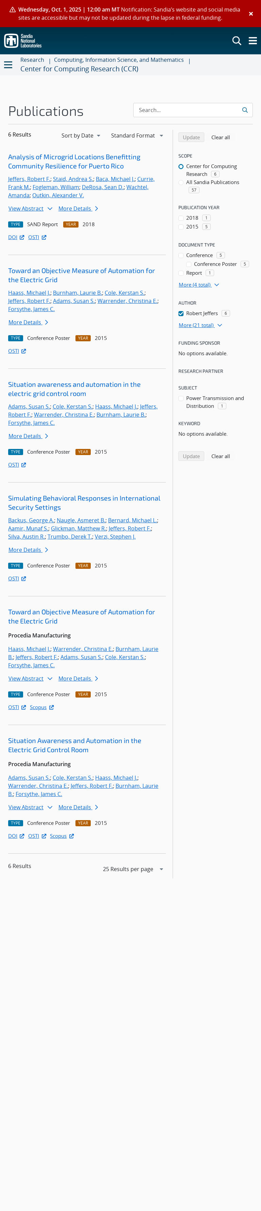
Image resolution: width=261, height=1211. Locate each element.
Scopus (42, 707)
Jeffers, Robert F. (29, 179)
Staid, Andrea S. (73, 179)
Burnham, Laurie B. (77, 292)
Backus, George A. (31, 520)
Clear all (222, 137)
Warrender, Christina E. (127, 301)
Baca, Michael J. (115, 179)
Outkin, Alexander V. (58, 195)
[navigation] (81, 135)
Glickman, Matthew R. (78, 528)
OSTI (37, 237)
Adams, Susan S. (74, 301)
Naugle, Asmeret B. (81, 520)
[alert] (130, 13)
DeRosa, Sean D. (103, 187)
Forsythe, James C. (31, 309)
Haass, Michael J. (29, 292)
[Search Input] (193, 110)
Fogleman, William (56, 187)
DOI (16, 237)
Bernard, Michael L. (132, 520)
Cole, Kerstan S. (124, 292)
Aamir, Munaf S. (28, 528)
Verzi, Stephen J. (115, 536)
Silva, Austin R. (26, 536)
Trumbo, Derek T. (70, 536)
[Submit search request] (245, 110)
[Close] (251, 13)
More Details (78, 208)
